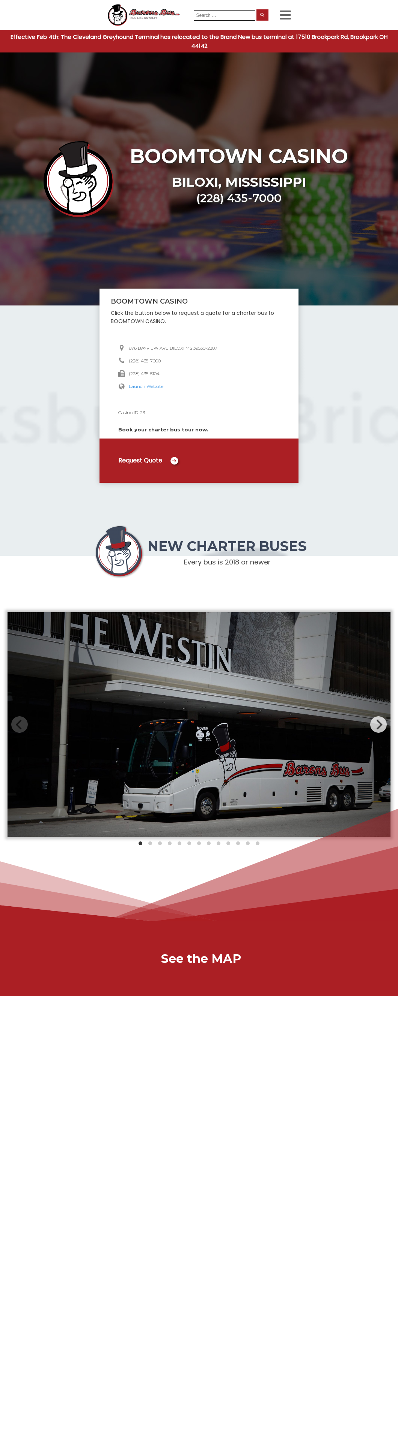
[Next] (378, 724)
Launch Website (146, 386)
